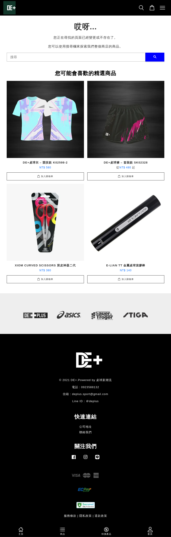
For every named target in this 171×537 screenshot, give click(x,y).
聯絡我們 (85, 432)
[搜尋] (76, 57)
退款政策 (101, 515)
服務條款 (70, 515)
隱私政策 (85, 515)
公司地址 (85, 426)
